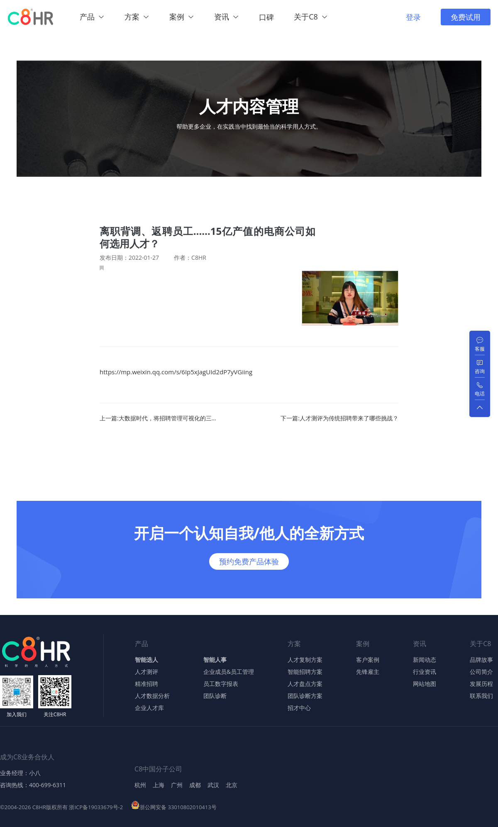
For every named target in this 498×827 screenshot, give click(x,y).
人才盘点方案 (305, 684)
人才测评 (146, 672)
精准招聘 (146, 684)
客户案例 (367, 660)
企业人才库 (149, 708)
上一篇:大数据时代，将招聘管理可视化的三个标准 (159, 418)
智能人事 (215, 660)
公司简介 (481, 672)
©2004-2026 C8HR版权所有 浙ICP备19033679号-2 (61, 807)
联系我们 (481, 696)
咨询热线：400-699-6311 (33, 785)
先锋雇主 (367, 672)
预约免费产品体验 (249, 561)
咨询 (480, 371)
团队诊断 (215, 696)
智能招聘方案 (305, 672)
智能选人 (146, 660)
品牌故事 (481, 660)
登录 (413, 17)
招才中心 (299, 708)
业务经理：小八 (20, 773)
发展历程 (481, 684)
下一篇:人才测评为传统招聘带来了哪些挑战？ (339, 418)
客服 (480, 348)
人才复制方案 (305, 660)
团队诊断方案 (305, 696)
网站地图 (424, 684)
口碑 (266, 17)
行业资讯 (424, 672)
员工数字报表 (220, 684)
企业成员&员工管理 (228, 672)
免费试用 (466, 17)
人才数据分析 (152, 696)
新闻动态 (424, 660)
